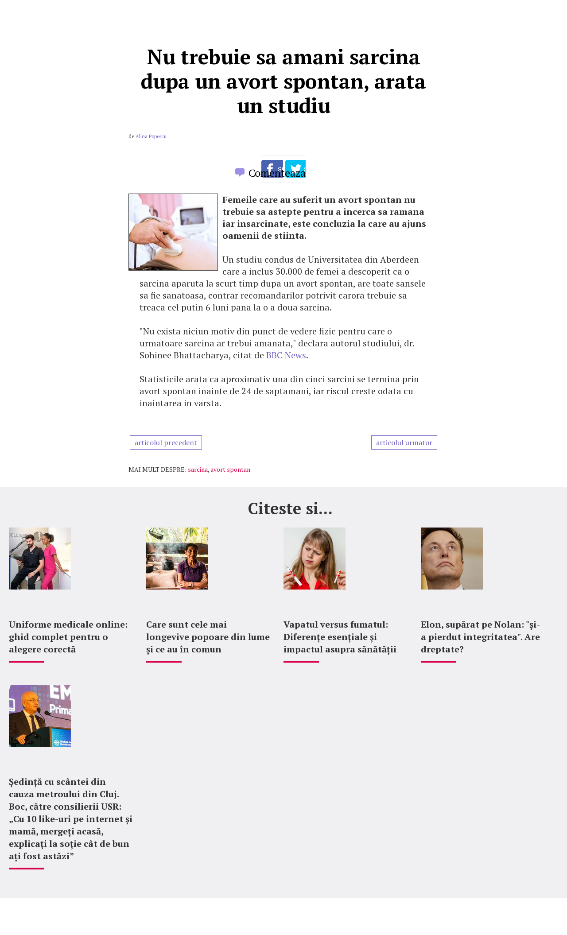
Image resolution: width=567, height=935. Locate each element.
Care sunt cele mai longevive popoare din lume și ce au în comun (208, 636)
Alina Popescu (151, 136)
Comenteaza (277, 173)
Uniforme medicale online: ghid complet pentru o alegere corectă (68, 636)
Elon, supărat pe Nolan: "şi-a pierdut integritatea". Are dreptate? (480, 636)
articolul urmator (404, 442)
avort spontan (230, 469)
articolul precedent (166, 442)
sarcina (198, 469)
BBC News (286, 355)
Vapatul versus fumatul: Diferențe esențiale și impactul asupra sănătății (340, 636)
